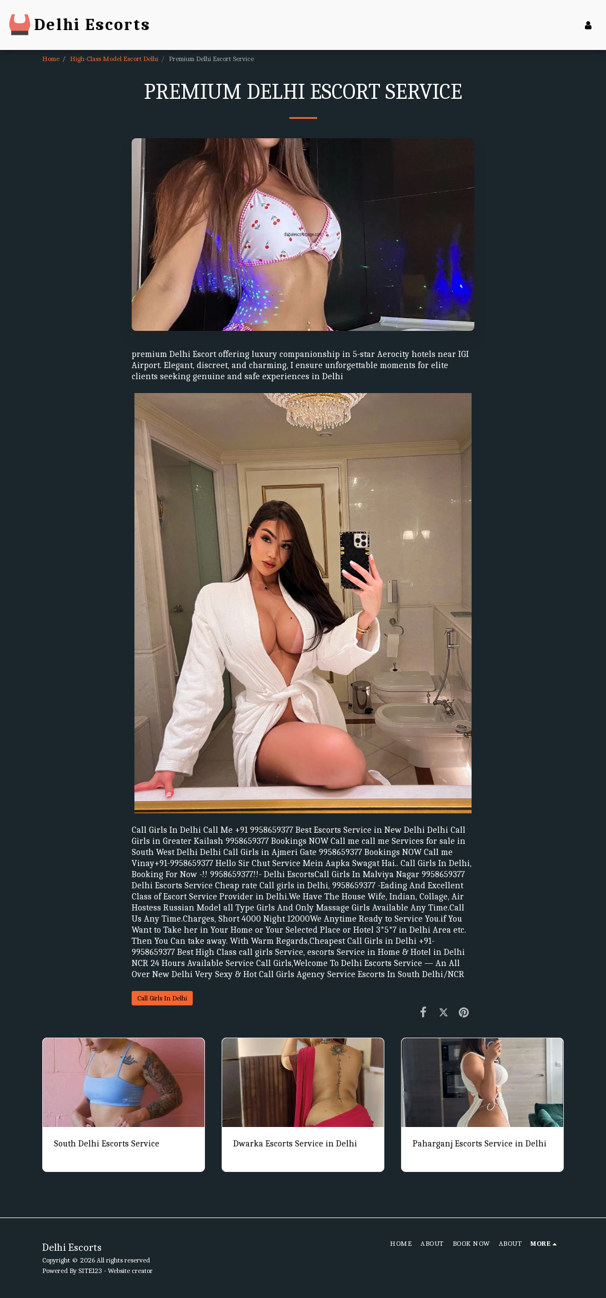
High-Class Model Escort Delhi (114, 58)
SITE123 (90, 1270)
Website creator (130, 1270)
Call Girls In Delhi (162, 998)
